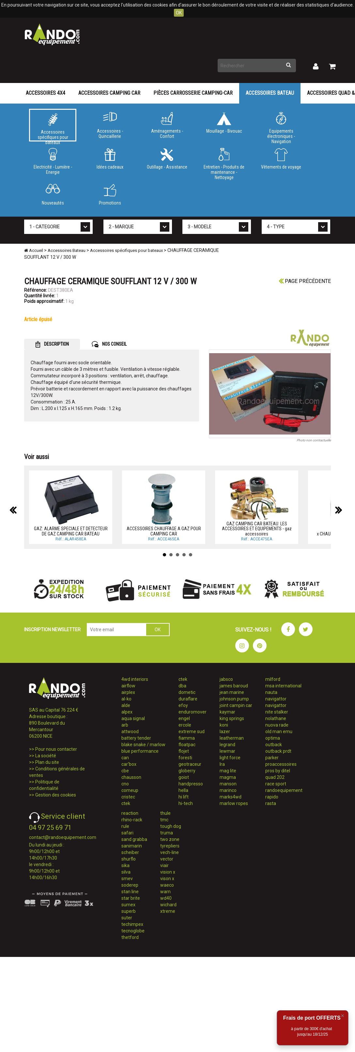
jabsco (226, 679)
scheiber (130, 852)
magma (228, 777)
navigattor (275, 698)
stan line (130, 891)
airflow (128, 685)
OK (179, 12)
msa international (283, 685)
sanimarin (131, 845)
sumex (128, 904)
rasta (270, 803)
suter (126, 917)
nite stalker (276, 712)
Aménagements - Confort (167, 125)
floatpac (186, 744)
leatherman (232, 738)
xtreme (167, 911)
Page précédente (305, 281)
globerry (186, 770)
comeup (129, 790)
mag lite (228, 770)
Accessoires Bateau (270, 93)
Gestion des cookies (55, 794)
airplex (128, 692)
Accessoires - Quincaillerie (110, 125)
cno (125, 783)
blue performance (140, 751)
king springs (232, 718)
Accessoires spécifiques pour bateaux (53, 127)
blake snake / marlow (143, 744)
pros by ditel (277, 770)
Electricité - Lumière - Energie (53, 161)
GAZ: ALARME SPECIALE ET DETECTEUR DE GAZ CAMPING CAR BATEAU (71, 531)
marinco (228, 790)
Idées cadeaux (110, 159)
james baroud (234, 685)
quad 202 (275, 777)
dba (182, 685)
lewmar (227, 751)
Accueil (33, 250)
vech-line (169, 852)
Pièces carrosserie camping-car (193, 93)
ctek (125, 803)
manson (228, 783)
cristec (128, 796)
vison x (167, 878)
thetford (130, 937)
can (125, 757)
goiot (183, 777)
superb (128, 911)
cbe (125, 770)
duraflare (187, 698)
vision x (167, 872)
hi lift (183, 796)
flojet (183, 751)
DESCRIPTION (52, 344)
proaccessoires (281, 764)
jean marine (232, 692)
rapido (271, 796)
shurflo (128, 859)
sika (125, 865)
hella (183, 790)
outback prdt (278, 751)
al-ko (126, 698)
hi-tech (185, 803)
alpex (126, 712)
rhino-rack (131, 819)
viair (164, 865)
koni (224, 725)
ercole (184, 725)
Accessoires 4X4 (45, 93)
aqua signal (133, 718)
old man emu (278, 731)
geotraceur (189, 764)
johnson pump (234, 698)
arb (124, 725)
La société (45, 755)
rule (125, 826)
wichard (168, 904)
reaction (129, 813)
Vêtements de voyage (281, 159)
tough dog (170, 826)
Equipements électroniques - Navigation (281, 126)
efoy (183, 705)
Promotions (110, 194)
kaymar (227, 712)
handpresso (190, 783)
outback (273, 744)
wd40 (166, 898)
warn (165, 891)
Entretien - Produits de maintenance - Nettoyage (224, 162)
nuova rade (276, 725)
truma (166, 832)
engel (184, 718)
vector (166, 859)
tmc (164, 819)
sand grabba (134, 839)
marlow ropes (234, 803)
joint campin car (236, 705)
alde (125, 705)
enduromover (192, 712)
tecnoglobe (133, 930)
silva (126, 872)
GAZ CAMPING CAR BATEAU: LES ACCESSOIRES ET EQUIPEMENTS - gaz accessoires (257, 528)
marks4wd (230, 796)
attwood (130, 731)
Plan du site (47, 762)
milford (272, 679)
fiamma (186, 738)
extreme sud (191, 731)
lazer (225, 731)
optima (272, 738)
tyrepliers (169, 845)
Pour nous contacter (56, 749)
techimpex (132, 924)
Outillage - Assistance (167, 159)
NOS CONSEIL (109, 344)
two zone (169, 839)
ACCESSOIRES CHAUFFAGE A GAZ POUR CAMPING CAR (164, 531)
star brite (130, 898)
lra (222, 764)
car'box (128, 764)
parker (272, 757)
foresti (185, 757)
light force (230, 757)
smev (127, 878)
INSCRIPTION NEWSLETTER (52, 629)
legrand (227, 744)
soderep (129, 885)
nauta (271, 692)
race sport (275, 783)
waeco (167, 885)
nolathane (275, 718)
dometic (186, 692)
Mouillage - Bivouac (224, 123)
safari (127, 832)
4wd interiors (134, 679)
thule (165, 813)
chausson (131, 777)
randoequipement (283, 790)
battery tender (136, 738)
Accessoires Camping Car (109, 93)
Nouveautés (53, 194)
